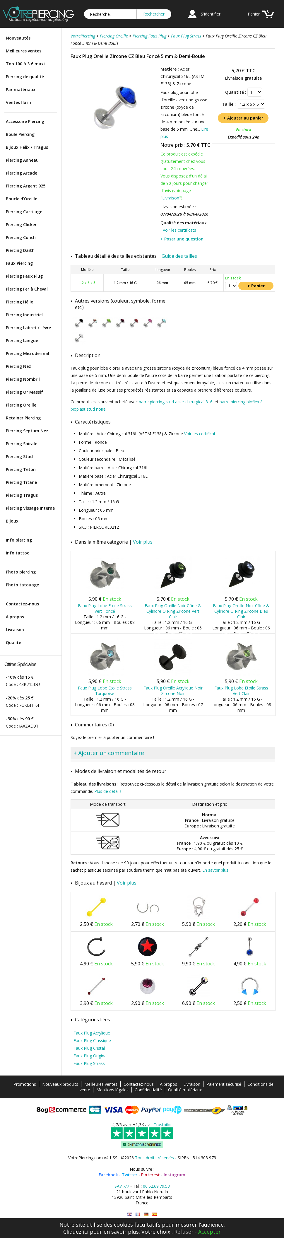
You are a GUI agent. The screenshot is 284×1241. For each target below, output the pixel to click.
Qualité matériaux (185, 1090)
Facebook (108, 1174)
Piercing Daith (20, 250)
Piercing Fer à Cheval (27, 289)
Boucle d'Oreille (21, 199)
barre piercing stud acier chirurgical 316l (176, 401)
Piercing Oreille (21, 405)
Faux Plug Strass (89, 1063)
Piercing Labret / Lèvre (28, 327)
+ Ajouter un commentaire (108, 753)
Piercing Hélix (19, 302)
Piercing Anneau (22, 160)
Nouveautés (18, 38)
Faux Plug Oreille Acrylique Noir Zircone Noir (173, 690)
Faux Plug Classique (92, 1040)
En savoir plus (215, 870)
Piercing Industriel (24, 314)
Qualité (13, 642)
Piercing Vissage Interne (30, 508)
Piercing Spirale (21, 443)
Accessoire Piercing (25, 121)
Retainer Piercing (23, 418)
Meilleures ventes (23, 51)
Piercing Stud (19, 456)
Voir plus (143, 542)
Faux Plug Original (90, 1056)
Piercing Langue (22, 340)
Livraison (15, 629)
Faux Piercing (19, 263)
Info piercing (19, 540)
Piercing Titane (21, 482)
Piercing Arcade (21, 173)
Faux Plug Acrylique (91, 1033)
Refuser (184, 1231)
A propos (15, 616)
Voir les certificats (179, 230)
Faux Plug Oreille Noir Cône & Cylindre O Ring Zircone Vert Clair (173, 611)
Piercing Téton (21, 469)
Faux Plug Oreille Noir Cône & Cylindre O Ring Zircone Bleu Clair (241, 611)
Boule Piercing (20, 134)
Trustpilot (163, 1124)
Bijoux (12, 521)
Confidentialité (148, 1090)
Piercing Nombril (23, 379)
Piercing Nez (18, 366)
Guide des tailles (179, 256)
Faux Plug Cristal (89, 1048)
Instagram (174, 1174)
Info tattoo (18, 553)
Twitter (129, 1174)
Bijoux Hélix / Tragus (27, 147)
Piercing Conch (21, 237)
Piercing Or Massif (24, 392)
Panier (254, 14)
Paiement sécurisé (223, 1084)
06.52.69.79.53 (156, 1186)
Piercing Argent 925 (25, 186)
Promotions (24, 1084)
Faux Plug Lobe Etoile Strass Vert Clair (241, 690)
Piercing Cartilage (24, 211)
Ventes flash (18, 102)
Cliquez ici (75, 1231)
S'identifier (210, 14)
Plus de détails (108, 791)
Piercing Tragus (22, 495)
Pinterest (150, 1174)
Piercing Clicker (21, 224)
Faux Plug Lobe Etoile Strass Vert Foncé (105, 608)
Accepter (209, 1231)
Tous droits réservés (154, 1157)
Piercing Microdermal (27, 353)
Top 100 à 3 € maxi (25, 63)
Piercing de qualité (25, 76)
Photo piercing (21, 572)
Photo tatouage (22, 585)
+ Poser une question (181, 239)
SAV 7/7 (121, 1186)
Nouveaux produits (60, 1084)
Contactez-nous (22, 604)
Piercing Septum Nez (27, 430)
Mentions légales (112, 1090)
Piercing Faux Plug (24, 276)
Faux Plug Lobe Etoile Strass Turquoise (105, 690)
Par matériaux (20, 89)
